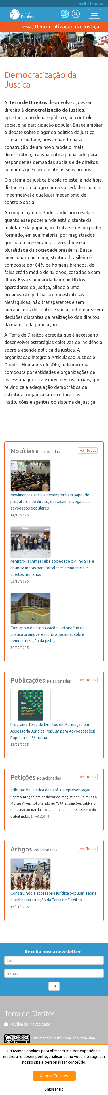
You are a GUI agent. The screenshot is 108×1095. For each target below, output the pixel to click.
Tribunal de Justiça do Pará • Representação (50, 790)
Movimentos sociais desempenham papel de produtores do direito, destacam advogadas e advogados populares (50, 501)
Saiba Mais (54, 1089)
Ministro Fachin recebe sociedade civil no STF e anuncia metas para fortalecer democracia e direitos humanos (52, 568)
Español (98, 3)
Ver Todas (88, 450)
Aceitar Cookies (54, 1075)
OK (54, 986)
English (83, 3)
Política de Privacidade (27, 1024)
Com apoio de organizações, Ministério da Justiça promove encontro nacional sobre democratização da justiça (47, 634)
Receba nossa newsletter (54, 951)
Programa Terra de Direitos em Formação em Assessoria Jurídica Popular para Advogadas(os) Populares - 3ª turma (52, 731)
